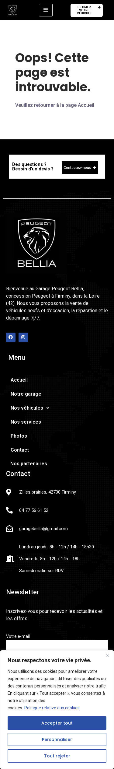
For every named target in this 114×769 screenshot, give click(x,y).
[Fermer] (107, 655)
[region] (57, 709)
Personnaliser (57, 739)
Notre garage (26, 394)
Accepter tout (57, 723)
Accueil (19, 380)
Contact (20, 450)
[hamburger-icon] (46, 10)
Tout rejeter (57, 756)
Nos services (26, 422)
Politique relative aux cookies (52, 707)
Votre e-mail (57, 644)
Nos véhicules (32, 408)
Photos (19, 436)
